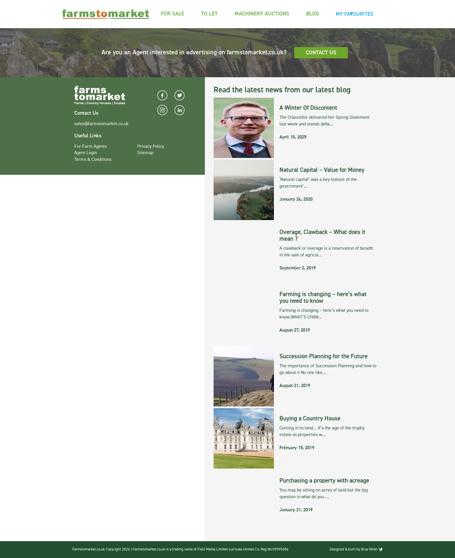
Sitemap (145, 153)
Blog (312, 14)
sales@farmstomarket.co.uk (101, 124)
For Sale (172, 14)
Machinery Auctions (261, 14)
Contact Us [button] (321, 52)
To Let (209, 14)
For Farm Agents (90, 146)
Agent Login (85, 153)
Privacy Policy (150, 146)
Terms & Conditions (92, 159)
